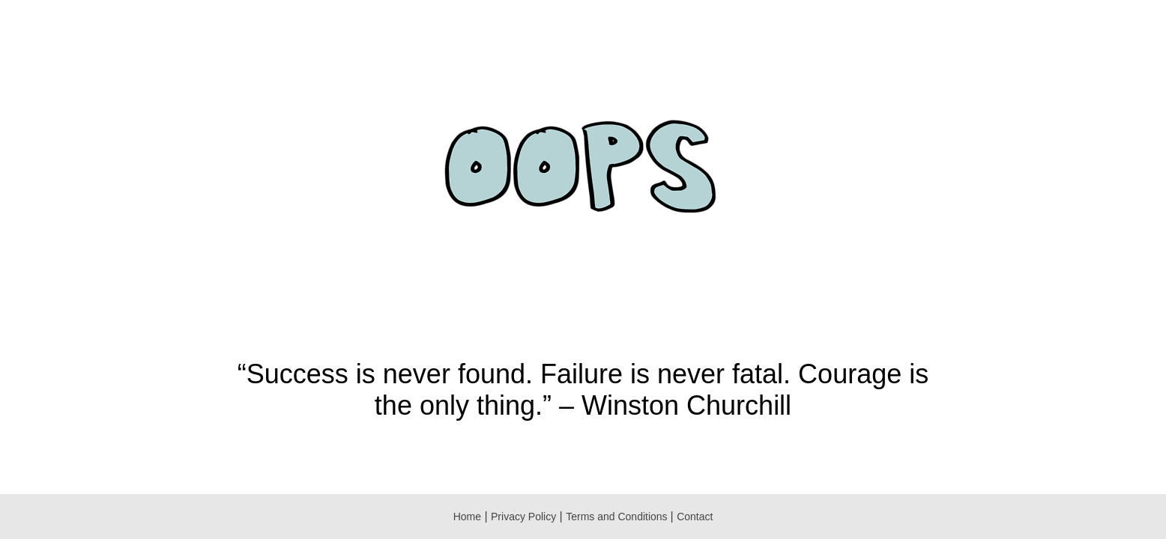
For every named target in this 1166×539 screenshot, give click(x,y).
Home (467, 517)
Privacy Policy (523, 517)
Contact (695, 517)
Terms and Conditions (618, 517)
